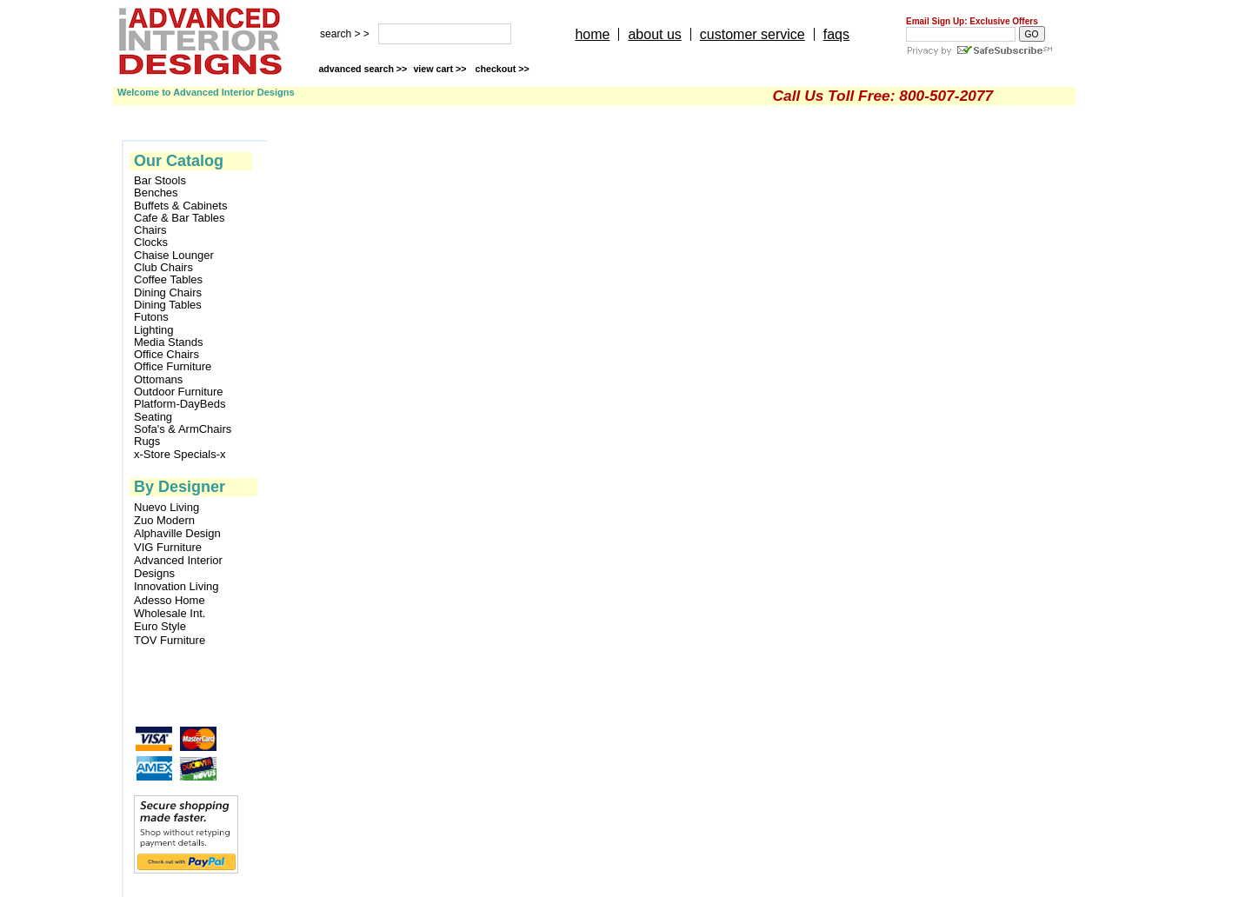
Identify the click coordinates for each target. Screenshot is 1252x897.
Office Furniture (172, 367)
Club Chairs (163, 268)
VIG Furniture (168, 547)
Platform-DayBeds (179, 404)
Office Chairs (166, 355)
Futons (151, 317)
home (592, 34)
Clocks (151, 242)
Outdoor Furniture (178, 392)
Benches (156, 193)
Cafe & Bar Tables (179, 218)
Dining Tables (168, 305)
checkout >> (502, 68)
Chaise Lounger (174, 255)
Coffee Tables (168, 280)
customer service (752, 34)
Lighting (154, 330)
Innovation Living (176, 586)
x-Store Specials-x (179, 454)
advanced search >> (362, 68)
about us (654, 34)
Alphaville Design (177, 533)
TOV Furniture (169, 640)
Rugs (147, 441)
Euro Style (160, 626)
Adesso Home (169, 600)
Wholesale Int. (169, 613)
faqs (836, 34)
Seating (153, 417)
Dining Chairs (168, 293)
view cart (441, 68)
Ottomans (158, 380)
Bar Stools (160, 181)
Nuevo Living (166, 507)
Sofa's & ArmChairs (182, 429)
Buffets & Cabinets (180, 206)
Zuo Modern (164, 520)
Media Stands (168, 342)
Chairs (150, 230)
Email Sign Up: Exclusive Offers (972, 21)
